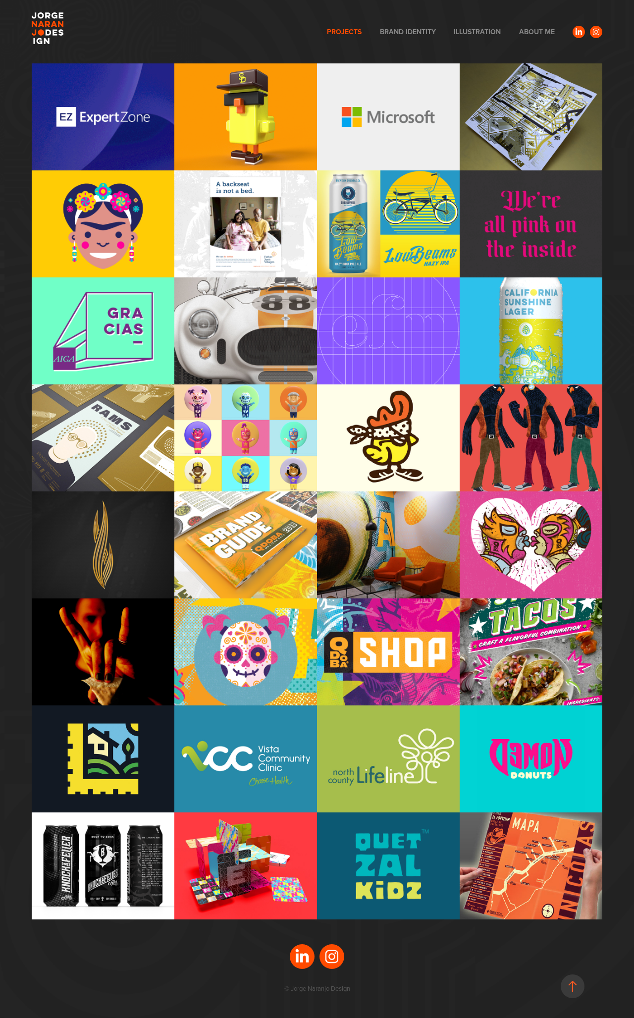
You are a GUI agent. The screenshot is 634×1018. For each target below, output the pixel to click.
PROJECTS (344, 32)
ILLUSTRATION (477, 32)
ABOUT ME (537, 32)
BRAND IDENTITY (408, 32)
